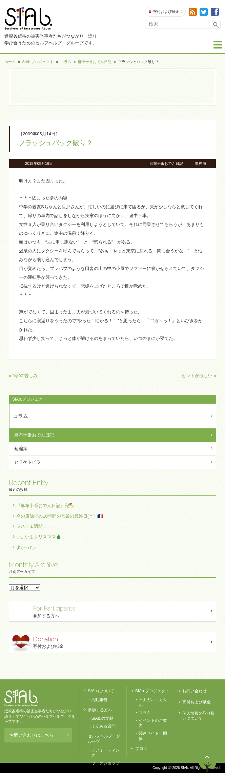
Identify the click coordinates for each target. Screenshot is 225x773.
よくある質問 (103, 726)
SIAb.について (101, 691)
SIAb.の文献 (102, 718)
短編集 (20, 448)
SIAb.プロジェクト (38, 62)
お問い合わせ (194, 691)
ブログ (141, 748)
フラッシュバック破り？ (55, 143)
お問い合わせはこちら (38, 735)
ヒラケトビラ (27, 462)
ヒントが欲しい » (199, 375)
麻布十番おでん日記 (94, 62)
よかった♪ (26, 547)
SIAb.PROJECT (21, 698)
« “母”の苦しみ (23, 375)
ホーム (10, 62)
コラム (65, 62)
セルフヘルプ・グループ (104, 739)
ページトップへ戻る (207, 762)
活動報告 (99, 699)
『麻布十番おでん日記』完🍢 (45, 505)
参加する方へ (113, 611)
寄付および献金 (166, 11)
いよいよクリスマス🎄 (38, 536)
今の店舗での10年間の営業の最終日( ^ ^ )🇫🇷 (59, 516)
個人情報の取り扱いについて (198, 716)
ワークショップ (105, 763)
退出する (188, 762)
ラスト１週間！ (31, 526)
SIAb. (28, 18)
